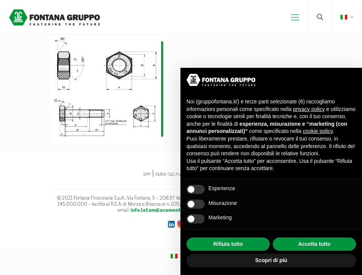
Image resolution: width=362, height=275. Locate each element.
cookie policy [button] (317, 131)
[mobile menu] (295, 17)
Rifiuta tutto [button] (228, 244)
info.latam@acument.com (161, 210)
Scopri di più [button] (271, 260)
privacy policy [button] (309, 109)
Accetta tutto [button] (314, 244)
